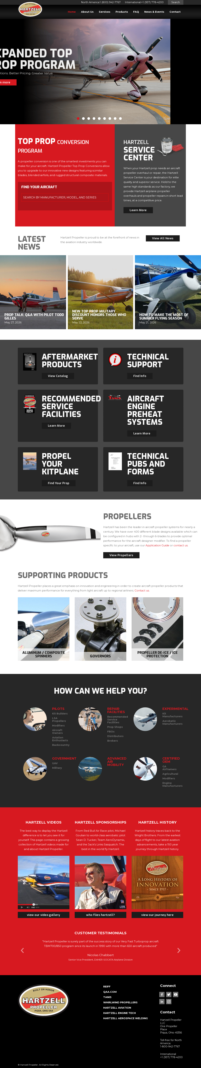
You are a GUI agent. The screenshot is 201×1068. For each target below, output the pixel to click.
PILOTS (58, 709)
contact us (181, 545)
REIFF (106, 986)
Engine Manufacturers (172, 784)
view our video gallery (43, 915)
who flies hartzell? (100, 915)
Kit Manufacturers (172, 715)
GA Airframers (169, 768)
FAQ (136, 11)
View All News (163, 238)
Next (179, 950)
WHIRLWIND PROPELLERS (120, 1002)
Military (57, 767)
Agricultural (170, 773)
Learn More (138, 210)
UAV (55, 763)
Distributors (115, 736)
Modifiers (58, 725)
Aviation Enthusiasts (60, 739)
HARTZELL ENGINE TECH (119, 1013)
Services (104, 11)
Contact (175, 11)
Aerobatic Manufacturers (172, 722)
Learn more (32, 82)
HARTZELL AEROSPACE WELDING (125, 1018)
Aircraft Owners (57, 732)
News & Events (154, 11)
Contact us (142, 590)
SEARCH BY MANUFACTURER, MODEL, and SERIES (59, 197)
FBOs (111, 731)
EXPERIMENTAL (175, 709)
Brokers (112, 740)
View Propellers (121, 555)
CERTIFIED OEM (171, 760)
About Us (87, 11)
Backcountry (60, 745)
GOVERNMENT (64, 758)
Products (122, 11)
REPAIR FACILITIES (116, 710)
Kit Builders (60, 713)
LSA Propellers (59, 720)
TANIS (107, 997)
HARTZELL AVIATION (117, 1007)
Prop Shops (115, 727)
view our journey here (157, 915)
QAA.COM (110, 991)
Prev (22, 950)
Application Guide (157, 545)
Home (72, 11)
